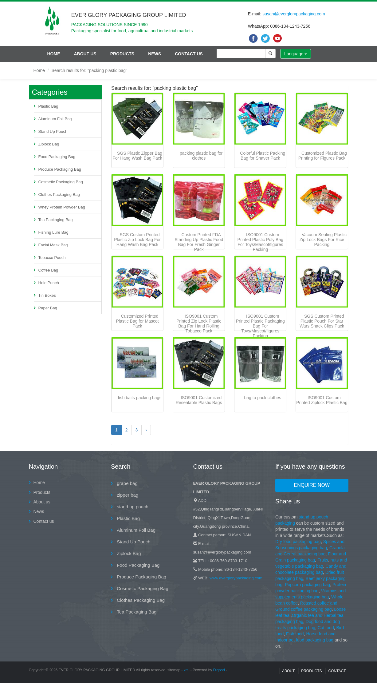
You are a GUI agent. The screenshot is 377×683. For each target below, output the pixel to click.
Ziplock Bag (48, 144)
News (154, 53)
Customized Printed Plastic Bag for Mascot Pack (137, 321)
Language (295, 53)
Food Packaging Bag (57, 156)
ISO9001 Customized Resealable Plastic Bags (199, 400)
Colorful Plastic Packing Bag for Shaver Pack (262, 156)
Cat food (326, 627)
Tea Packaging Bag (55, 219)
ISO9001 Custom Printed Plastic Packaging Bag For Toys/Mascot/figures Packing (260, 326)
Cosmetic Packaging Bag (60, 182)
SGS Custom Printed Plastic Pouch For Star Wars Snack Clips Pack (322, 321)
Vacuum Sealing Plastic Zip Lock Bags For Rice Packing (323, 239)
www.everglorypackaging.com (236, 578)
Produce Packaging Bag (59, 169)
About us (85, 53)
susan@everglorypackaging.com (293, 13)
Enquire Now (312, 485)
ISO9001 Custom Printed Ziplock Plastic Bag (322, 400)
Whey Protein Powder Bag (61, 207)
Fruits (322, 560)
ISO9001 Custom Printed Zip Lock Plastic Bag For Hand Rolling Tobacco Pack (198, 323)
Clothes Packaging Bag (59, 194)
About (288, 671)
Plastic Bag (48, 106)
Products (122, 53)
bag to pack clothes (262, 397)
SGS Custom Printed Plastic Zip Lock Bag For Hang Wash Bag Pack (137, 239)
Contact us (189, 53)
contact (337, 671)
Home (53, 53)
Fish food (295, 633)
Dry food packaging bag (298, 541)
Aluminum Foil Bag (55, 119)
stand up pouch (132, 506)
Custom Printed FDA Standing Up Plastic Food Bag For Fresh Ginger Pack (199, 242)
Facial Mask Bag (53, 245)
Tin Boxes (47, 295)
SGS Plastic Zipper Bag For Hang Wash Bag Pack (137, 156)
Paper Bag (47, 308)
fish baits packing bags (140, 397)
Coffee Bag (48, 270)
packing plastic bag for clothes (201, 156)
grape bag (127, 483)
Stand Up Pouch (53, 131)
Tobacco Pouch (52, 257)
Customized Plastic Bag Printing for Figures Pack (322, 156)
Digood (219, 670)
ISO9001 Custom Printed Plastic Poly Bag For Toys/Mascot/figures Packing (260, 242)
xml (187, 670)
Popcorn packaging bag (307, 584)
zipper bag (127, 495)
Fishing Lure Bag (53, 232)
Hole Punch (48, 282)
